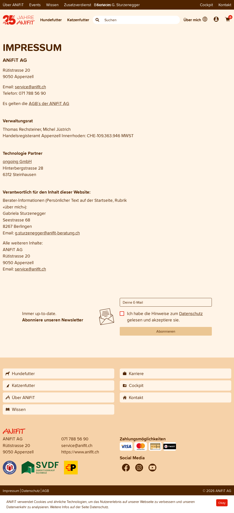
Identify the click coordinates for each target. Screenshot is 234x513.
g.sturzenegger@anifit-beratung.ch (47, 232)
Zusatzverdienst (77, 4)
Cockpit (206, 4)
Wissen (52, 4)
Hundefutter (51, 19)
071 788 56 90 (74, 438)
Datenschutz (191, 313)
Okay (222, 503)
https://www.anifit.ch (80, 451)
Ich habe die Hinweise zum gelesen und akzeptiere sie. (165, 317)
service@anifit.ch (30, 86)
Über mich (192, 19)
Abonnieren (165, 331)
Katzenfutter (78, 19)
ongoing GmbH (17, 161)
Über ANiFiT (13, 4)
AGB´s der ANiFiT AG (49, 103)
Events (35, 4)
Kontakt (224, 4)
